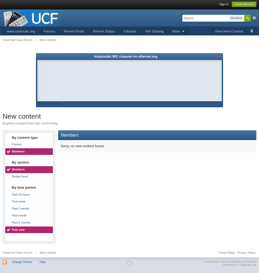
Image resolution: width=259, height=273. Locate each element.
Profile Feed (19, 176)
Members (18, 151)
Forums (49, 31)
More (179, 31)
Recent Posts (74, 31)
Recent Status (104, 31)
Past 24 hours (21, 194)
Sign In (223, 4)
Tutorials (129, 31)
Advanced (254, 18)
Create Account (244, 4)
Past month (19, 215)
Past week (18, 201)
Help (43, 261)
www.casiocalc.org (21, 31)
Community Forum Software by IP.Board (230, 261)
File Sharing (154, 31)
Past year (18, 229)
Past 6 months (21, 222)
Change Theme (22, 261)
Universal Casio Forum (17, 252)
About (218, 56)
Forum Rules (226, 252)
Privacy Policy (247, 252)
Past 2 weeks (20, 208)
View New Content (229, 31)
